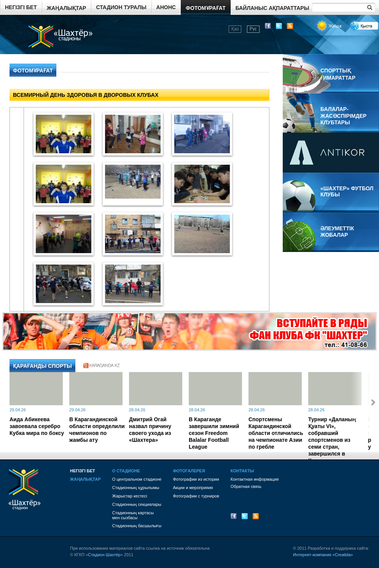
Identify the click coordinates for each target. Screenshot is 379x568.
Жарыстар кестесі (129, 496)
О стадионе (126, 471)
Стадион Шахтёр (104, 554)
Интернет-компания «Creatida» (323, 554)
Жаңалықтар (66, 8)
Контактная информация (255, 479)
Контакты (242, 471)
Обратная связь (246, 486)
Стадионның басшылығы (136, 525)
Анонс (166, 7)
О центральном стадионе (137, 479)
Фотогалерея (189, 471)
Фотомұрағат (206, 8)
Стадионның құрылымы (135, 487)
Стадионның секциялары (136, 504)
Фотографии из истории (196, 479)
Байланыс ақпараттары (272, 8)
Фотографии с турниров (196, 496)
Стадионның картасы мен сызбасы (133, 515)
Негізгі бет (21, 7)
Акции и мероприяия (193, 487)
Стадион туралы (121, 7)
